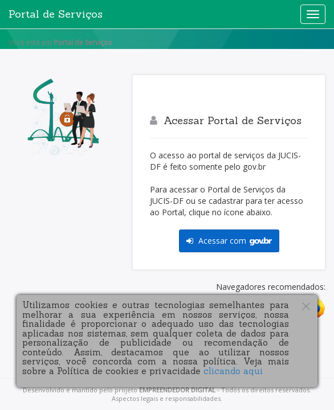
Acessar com (229, 240)
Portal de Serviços (56, 13)
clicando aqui (233, 371)
